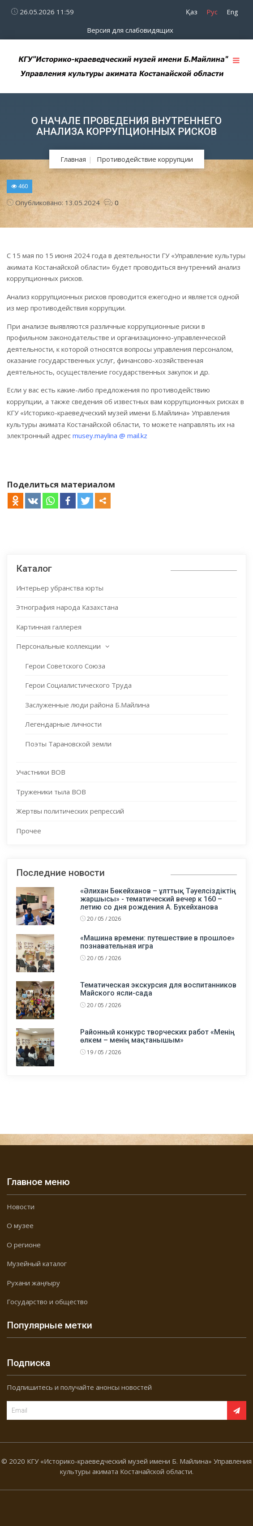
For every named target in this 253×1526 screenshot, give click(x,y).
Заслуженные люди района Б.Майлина (87, 704)
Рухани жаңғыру (33, 1282)
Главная (73, 159)
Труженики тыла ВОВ (51, 791)
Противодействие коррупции (145, 159)
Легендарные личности (63, 724)
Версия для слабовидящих (130, 30)
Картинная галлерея (48, 626)
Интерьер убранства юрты (59, 587)
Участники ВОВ (40, 771)
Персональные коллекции (58, 646)
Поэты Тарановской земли (68, 743)
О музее (20, 1225)
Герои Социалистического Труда (78, 685)
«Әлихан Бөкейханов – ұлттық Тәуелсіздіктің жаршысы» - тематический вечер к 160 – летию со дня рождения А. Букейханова (158, 899)
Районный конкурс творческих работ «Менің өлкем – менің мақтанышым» (157, 1036)
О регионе (24, 1244)
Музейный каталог (37, 1263)
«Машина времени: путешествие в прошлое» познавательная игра (157, 942)
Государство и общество (47, 1301)
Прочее (28, 830)
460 (19, 186)
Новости (20, 1206)
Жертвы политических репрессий (70, 810)
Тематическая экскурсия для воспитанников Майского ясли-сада (158, 989)
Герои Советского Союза (65, 665)
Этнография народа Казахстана (67, 607)
